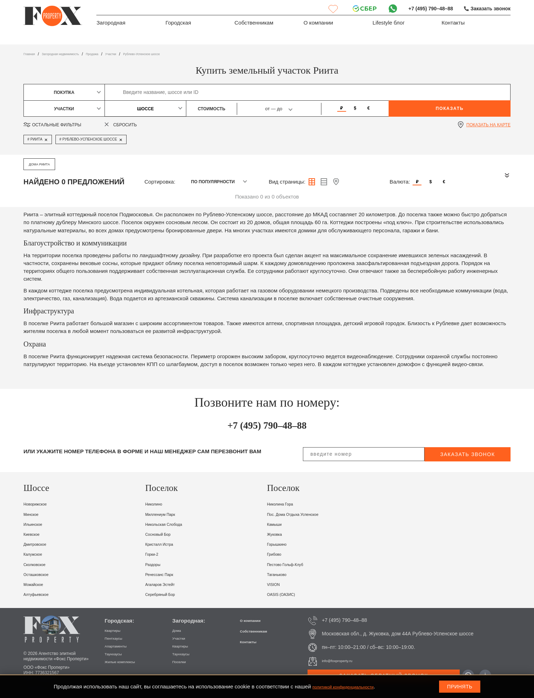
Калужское (36, 554)
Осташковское (41, 574)
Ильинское (36, 524)
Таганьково (281, 574)
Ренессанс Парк (165, 574)
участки (139, 54)
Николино (157, 504)
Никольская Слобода (171, 524)
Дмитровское (39, 544)
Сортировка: (159, 182)
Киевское (35, 534)
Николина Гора (285, 504)
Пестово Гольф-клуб (293, 564)
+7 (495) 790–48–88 (425, 8)
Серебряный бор (166, 594)
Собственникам (254, 24)
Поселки (182, 661)
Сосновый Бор (163, 534)
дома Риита (43, 164)
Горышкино (281, 544)
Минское (34, 514)
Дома (178, 630)
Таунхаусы (117, 653)
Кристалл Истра (165, 544)
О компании (318, 24)
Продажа (115, 54)
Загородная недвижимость (73, 54)
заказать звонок (467, 454)
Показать (450, 108)
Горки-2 (154, 554)
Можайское (37, 584)
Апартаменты (120, 646)
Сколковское (39, 564)
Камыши (277, 524)
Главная (31, 54)
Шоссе (145, 108)
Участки (181, 638)
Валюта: (400, 182)
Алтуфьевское (41, 594)
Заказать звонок (489, 8)
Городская (178, 24)
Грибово (277, 554)
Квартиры (116, 630)
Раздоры (156, 564)
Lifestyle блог (389, 24)
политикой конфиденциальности (353, 686)
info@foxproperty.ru (343, 660)
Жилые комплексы (126, 661)
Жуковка (277, 534)
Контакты (453, 24)
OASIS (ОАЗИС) (287, 594)
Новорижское (40, 504)
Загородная (110, 24)
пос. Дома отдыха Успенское (304, 514)
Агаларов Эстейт (166, 584)
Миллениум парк (166, 514)
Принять (459, 686)
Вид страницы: (287, 182)
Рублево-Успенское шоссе (180, 54)
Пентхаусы (117, 638)
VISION (276, 584)
